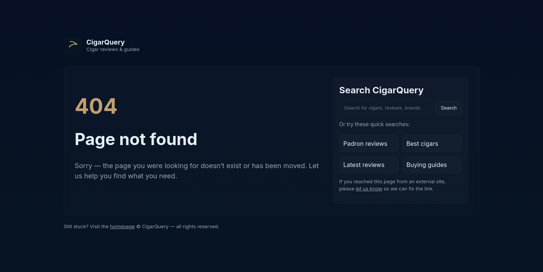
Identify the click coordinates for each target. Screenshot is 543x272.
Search (448, 108)
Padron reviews (365, 143)
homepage (122, 226)
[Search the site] (386, 108)
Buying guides (427, 164)
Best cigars (422, 143)
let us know (369, 188)
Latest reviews (364, 164)
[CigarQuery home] (102, 46)
